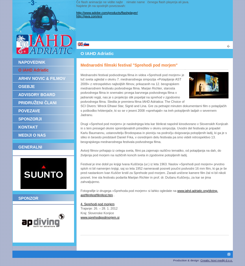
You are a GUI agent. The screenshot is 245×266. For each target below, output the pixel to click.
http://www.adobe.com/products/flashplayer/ (107, 12)
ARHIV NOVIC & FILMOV (42, 78)
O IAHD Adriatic (34, 70)
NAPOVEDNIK (32, 62)
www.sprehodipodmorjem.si (100, 217)
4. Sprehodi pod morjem (98, 204)
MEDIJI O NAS (32, 135)
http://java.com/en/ (89, 16)
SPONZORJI (30, 119)
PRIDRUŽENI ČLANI (38, 102)
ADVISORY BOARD (37, 94)
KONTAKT (28, 127)
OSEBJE (27, 86)
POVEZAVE (29, 111)
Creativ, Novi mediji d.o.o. (216, 260)
